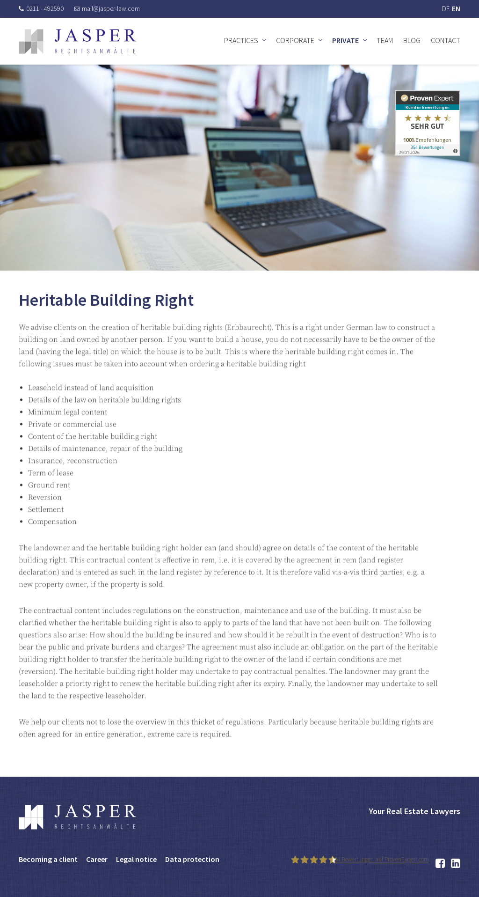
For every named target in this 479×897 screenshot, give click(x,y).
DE (446, 8)
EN (456, 8)
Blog (412, 40)
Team (385, 40)
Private (345, 40)
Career (97, 859)
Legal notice (136, 859)
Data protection (192, 859)
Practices (241, 40)
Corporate (295, 40)
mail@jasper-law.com (107, 8)
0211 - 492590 (41, 8)
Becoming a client (48, 859)
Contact (445, 40)
